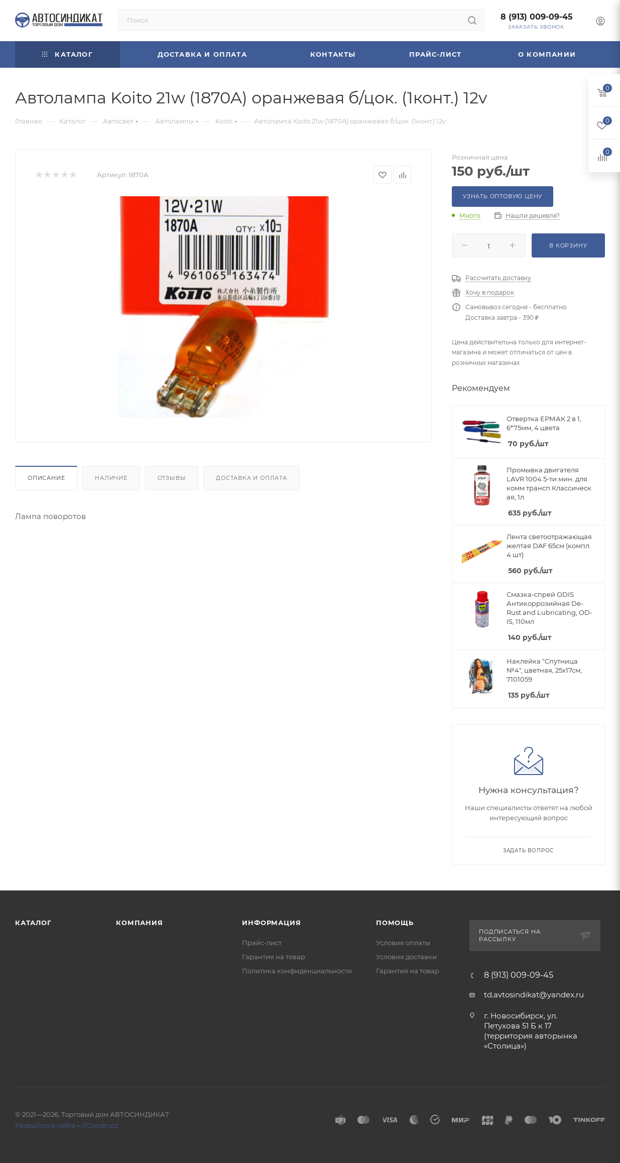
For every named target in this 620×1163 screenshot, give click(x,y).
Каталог (33, 923)
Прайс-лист (262, 943)
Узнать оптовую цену (502, 196)
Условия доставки (406, 957)
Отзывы (172, 477)
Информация (271, 923)
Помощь (395, 923)
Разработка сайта (45, 1125)
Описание (46, 477)
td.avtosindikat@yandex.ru (534, 994)
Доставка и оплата (251, 477)
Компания (139, 923)
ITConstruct (99, 1125)
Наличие (111, 477)
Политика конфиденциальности (297, 971)
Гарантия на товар (273, 957)
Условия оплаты (403, 943)
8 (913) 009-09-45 (537, 17)
